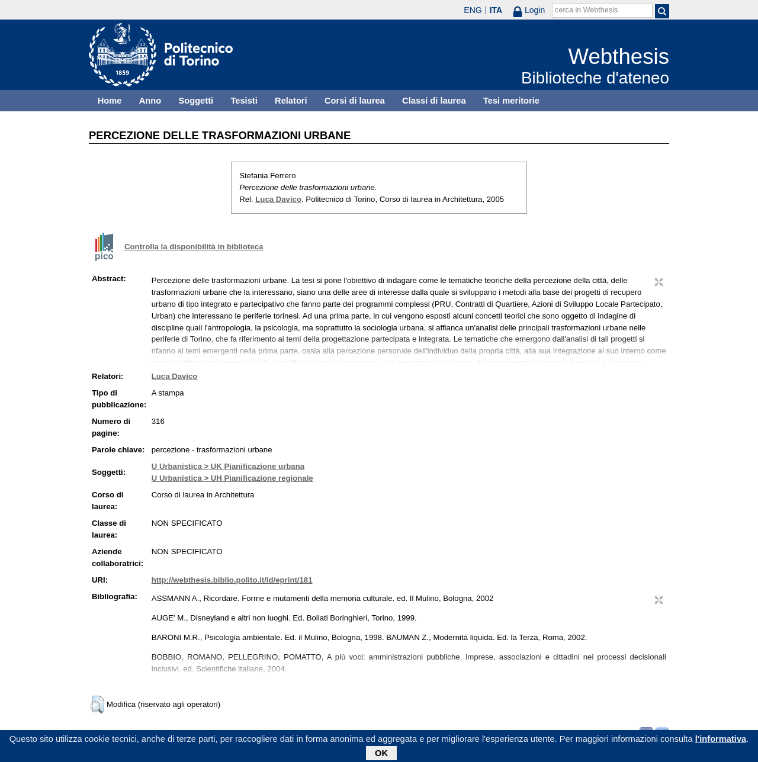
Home (110, 100)
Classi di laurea (434, 100)
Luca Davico (278, 199)
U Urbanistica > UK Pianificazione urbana (228, 466)
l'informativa (721, 740)
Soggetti (195, 100)
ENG (472, 10)
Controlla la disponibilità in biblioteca (193, 246)
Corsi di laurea (355, 100)
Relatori (291, 100)
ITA (496, 10)
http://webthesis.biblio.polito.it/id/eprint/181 (232, 579)
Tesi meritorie (511, 100)
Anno (150, 100)
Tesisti (243, 100)
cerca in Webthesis (586, 10)
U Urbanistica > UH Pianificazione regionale (232, 478)
